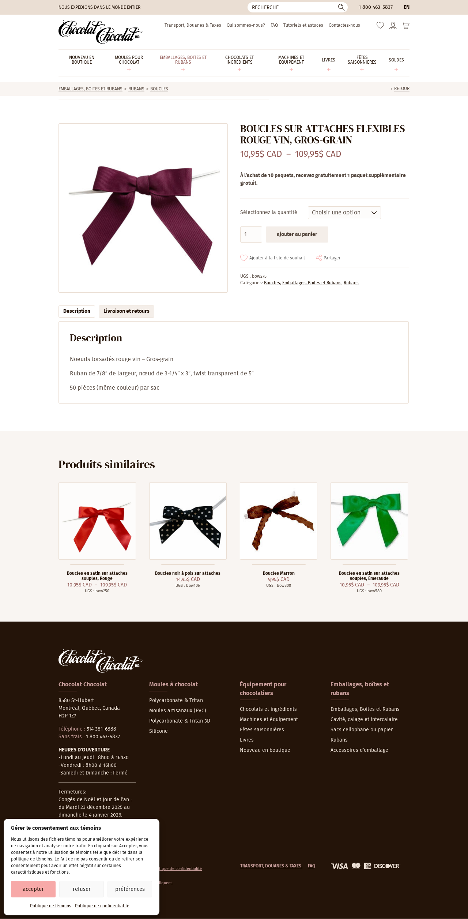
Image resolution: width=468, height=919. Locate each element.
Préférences (130, 889)
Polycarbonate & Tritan (176, 700)
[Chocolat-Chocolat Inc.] (100, 32)
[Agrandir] (142, 208)
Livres (247, 740)
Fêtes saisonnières (262, 729)
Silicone (158, 731)
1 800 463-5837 (376, 7)
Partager (332, 258)
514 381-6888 (101, 729)
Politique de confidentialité (102, 906)
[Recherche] (297, 7)
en (407, 7)
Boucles (159, 89)
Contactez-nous (344, 25)
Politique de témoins (50, 906)
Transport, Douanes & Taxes (193, 25)
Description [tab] (76, 311)
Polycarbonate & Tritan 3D (179, 721)
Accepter (33, 889)
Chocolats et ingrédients (268, 709)
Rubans (136, 89)
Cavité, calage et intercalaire (364, 719)
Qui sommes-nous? (246, 25)
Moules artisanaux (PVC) (177, 710)
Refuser (82, 889)
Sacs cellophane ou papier (362, 729)
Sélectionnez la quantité (268, 212)
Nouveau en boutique (265, 750)
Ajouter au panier (297, 234)
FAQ (274, 25)
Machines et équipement (269, 719)
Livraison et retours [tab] (126, 311)
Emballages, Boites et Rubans (90, 89)
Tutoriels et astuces (303, 25)
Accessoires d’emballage (359, 750)
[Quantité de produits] (251, 234)
